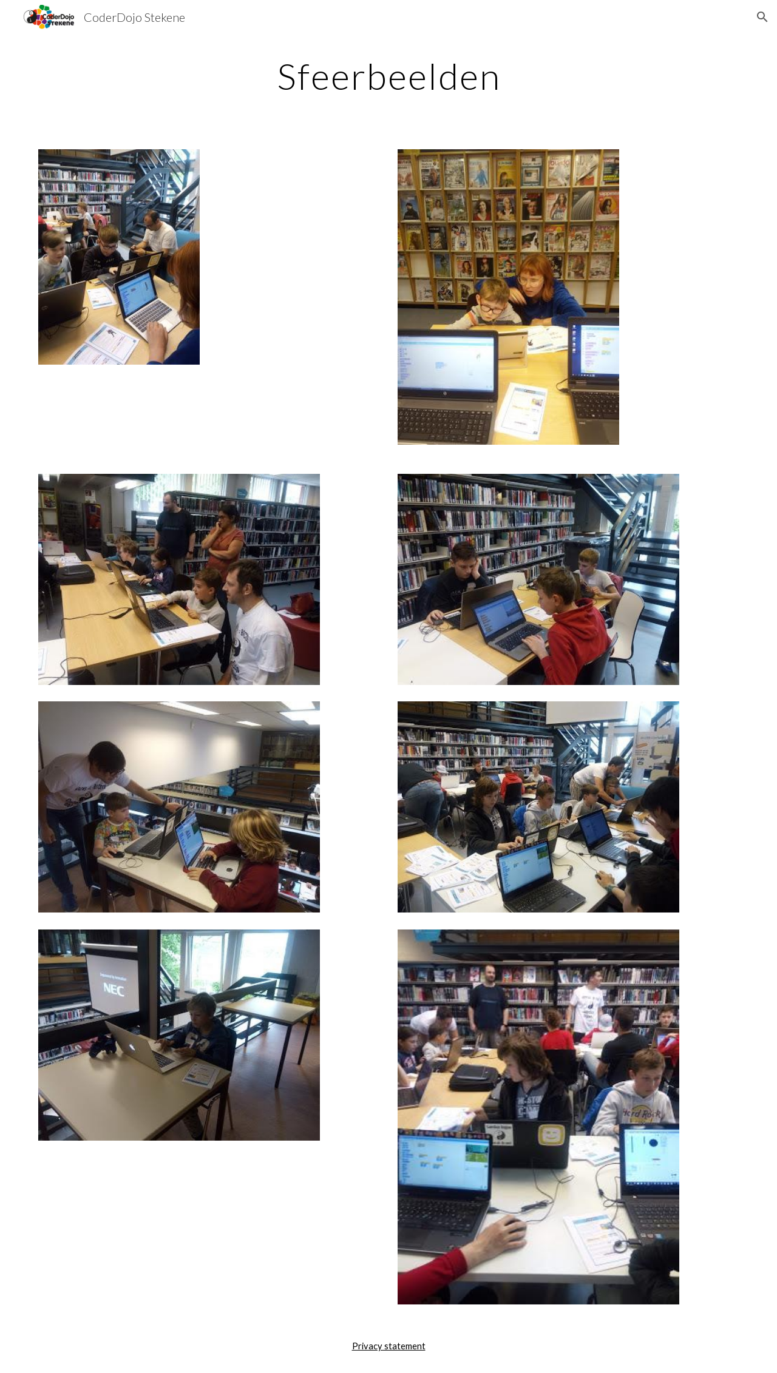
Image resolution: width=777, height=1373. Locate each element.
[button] (762, 17)
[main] (388, 76)
